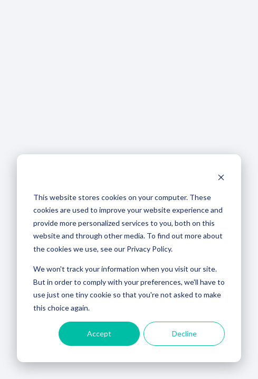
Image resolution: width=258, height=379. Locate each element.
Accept (99, 333)
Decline (184, 333)
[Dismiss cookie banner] (221, 177)
